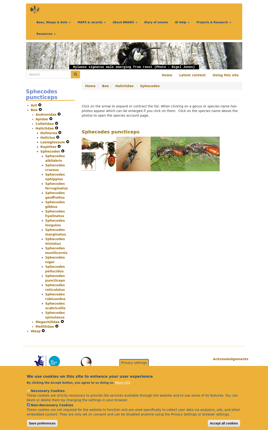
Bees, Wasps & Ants (54, 22)
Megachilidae (48, 322)
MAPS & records (92, 22)
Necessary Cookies (48, 397)
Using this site (226, 75)
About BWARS (125, 22)
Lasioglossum (53, 142)
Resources (46, 33)
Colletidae (45, 124)
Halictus (48, 137)
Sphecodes (50, 151)
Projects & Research (213, 22)
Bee (35, 110)
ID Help (182, 22)
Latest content (192, 75)
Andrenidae (47, 114)
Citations (221, 368)
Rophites (49, 147)
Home (167, 75)
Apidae (42, 119)
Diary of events (156, 22)
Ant (34, 105)
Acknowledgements (226, 359)
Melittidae (45, 326)
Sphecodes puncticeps (111, 132)
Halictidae (45, 128)
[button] (42, 55)
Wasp (36, 331)
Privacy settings (134, 368)
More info (122, 388)
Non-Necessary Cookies (52, 411)
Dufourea (49, 133)
